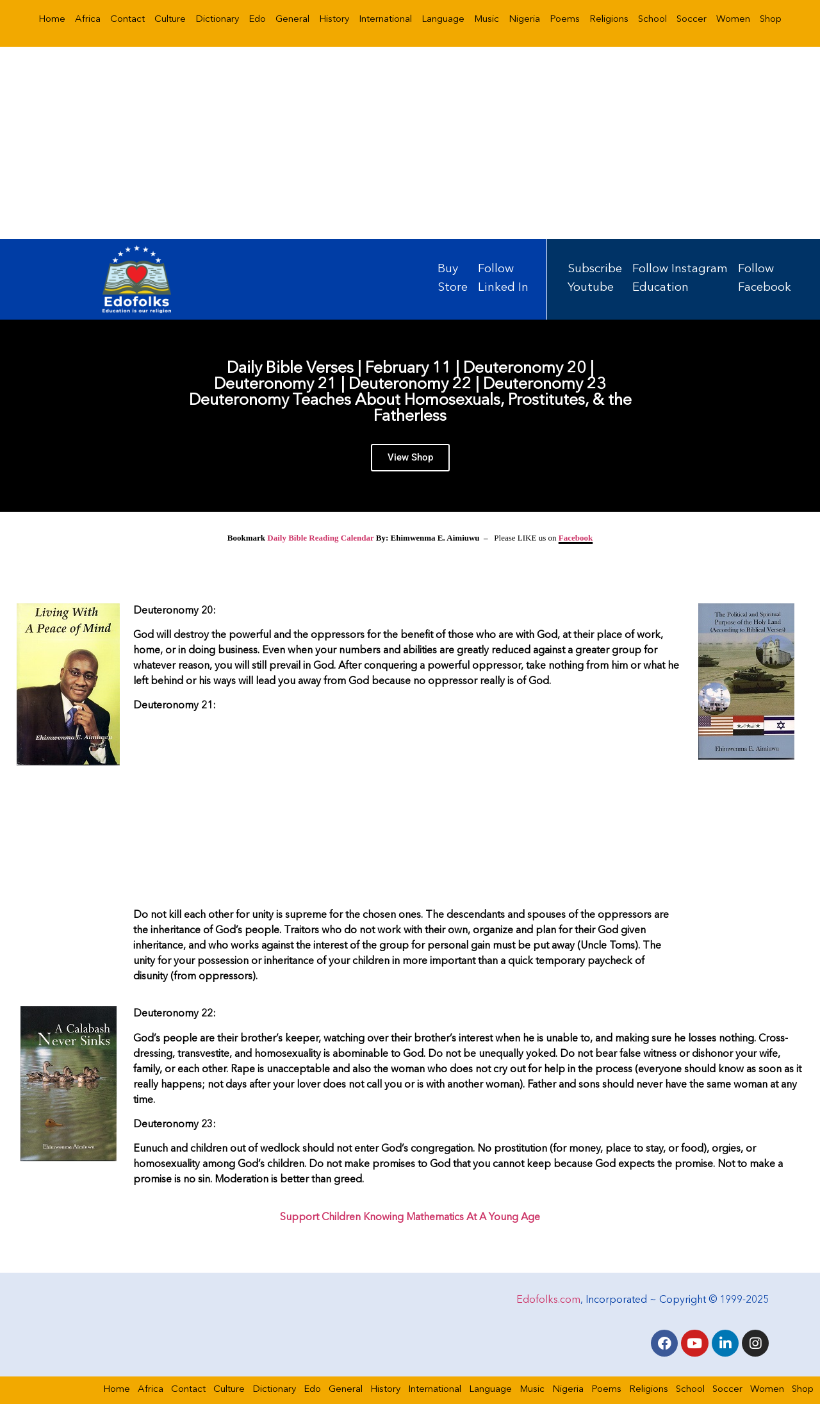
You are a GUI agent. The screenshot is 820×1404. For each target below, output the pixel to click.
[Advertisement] (410, 143)
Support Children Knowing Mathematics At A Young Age (410, 1217)
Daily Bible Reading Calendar (320, 538)
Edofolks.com (548, 1299)
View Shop (410, 457)
